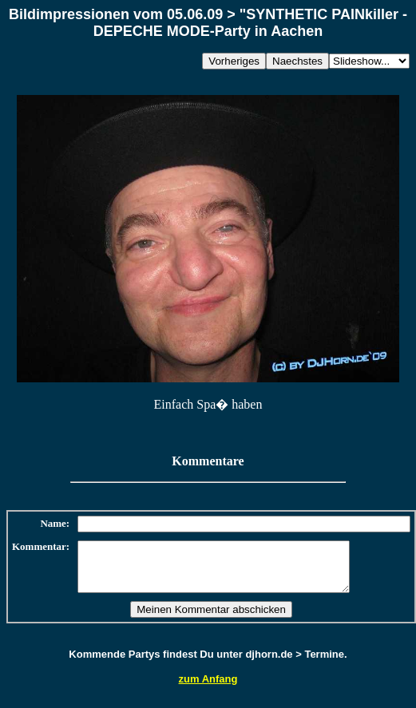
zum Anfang (208, 688)
